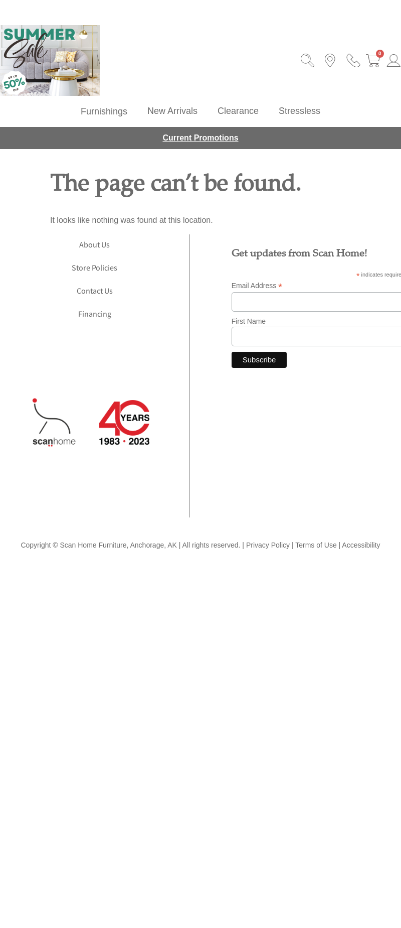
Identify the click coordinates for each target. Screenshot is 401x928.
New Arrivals (172, 111)
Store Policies (94, 269)
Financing (94, 315)
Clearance (238, 111)
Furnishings (104, 111)
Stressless (299, 111)
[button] (104, 111)
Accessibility (361, 545)
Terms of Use (315, 545)
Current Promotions (200, 138)
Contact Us (95, 292)
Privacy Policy (268, 545)
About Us (94, 245)
